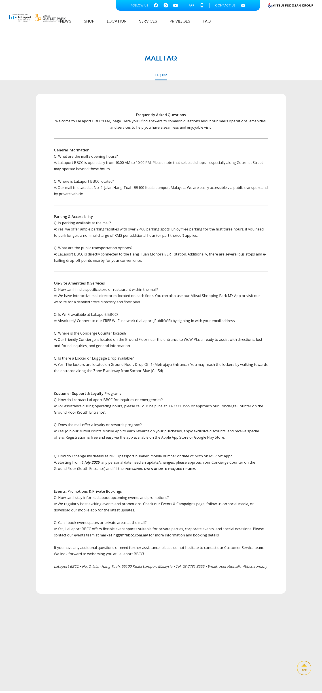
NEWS (141, 22)
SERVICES (223, 22)
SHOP (164, 22)
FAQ (282, 22)
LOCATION (192, 22)
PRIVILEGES (255, 22)
